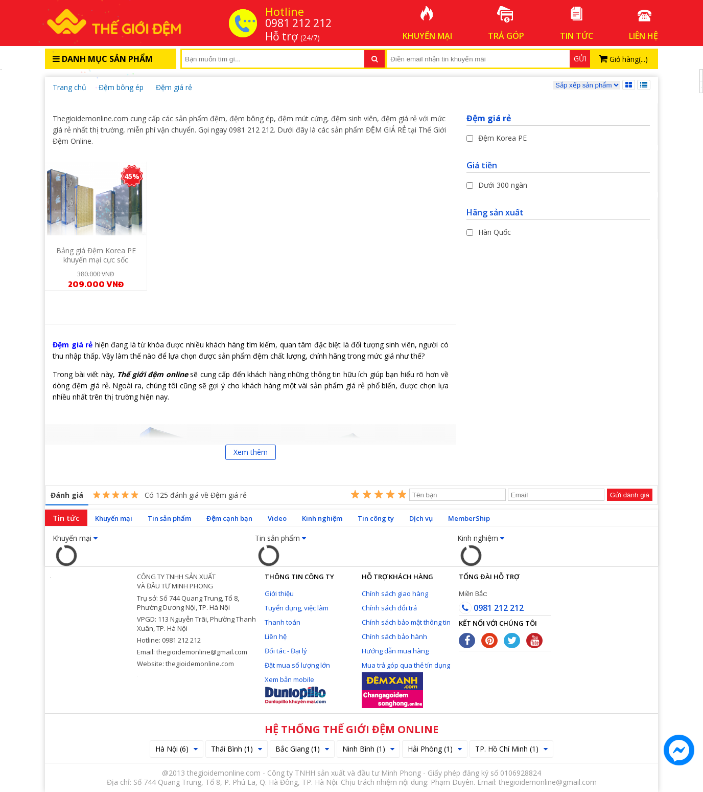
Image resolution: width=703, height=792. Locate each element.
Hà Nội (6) (176, 749)
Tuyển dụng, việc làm (297, 607)
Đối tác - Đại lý (286, 650)
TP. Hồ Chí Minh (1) (511, 749)
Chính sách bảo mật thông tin (406, 622)
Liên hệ (276, 636)
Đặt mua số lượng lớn (297, 665)
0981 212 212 (491, 607)
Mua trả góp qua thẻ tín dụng (406, 665)
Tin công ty (376, 518)
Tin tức (66, 518)
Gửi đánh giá (629, 495)
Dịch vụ (421, 518)
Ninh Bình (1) (368, 749)
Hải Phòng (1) (435, 749)
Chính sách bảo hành (394, 636)
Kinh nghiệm (322, 518)
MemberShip (469, 518)
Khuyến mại (113, 518)
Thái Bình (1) (236, 749)
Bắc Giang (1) (302, 749)
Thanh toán (282, 622)
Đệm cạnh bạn (229, 518)
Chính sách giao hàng (395, 593)
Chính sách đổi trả (389, 607)
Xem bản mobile (289, 679)
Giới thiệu (279, 593)
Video (277, 518)
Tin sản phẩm (169, 518)
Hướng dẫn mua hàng (395, 650)
